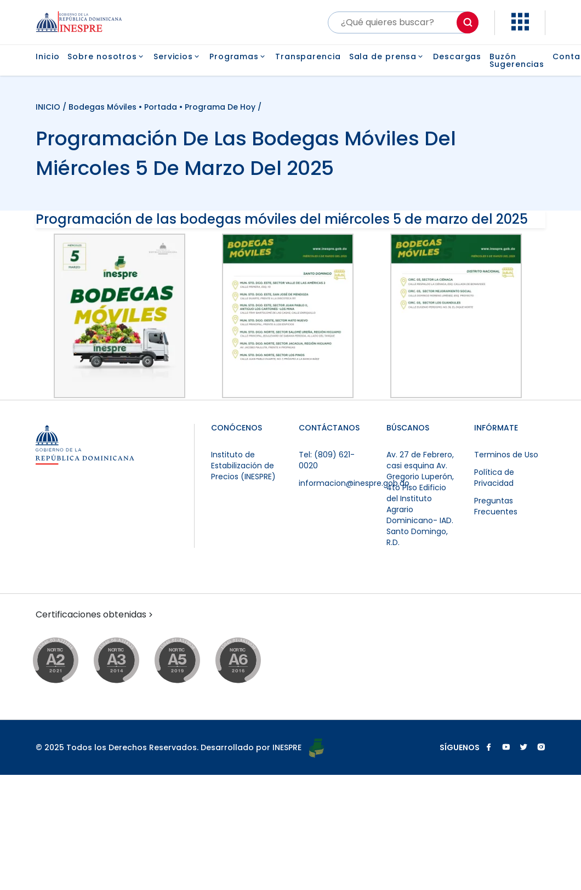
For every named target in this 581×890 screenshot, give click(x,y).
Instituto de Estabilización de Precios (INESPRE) (243, 465)
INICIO (49, 106)
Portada (160, 106)
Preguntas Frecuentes (495, 506)
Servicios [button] (177, 56)
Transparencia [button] (308, 56)
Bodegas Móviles (102, 106)
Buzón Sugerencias (516, 60)
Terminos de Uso (506, 454)
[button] (520, 27)
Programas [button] (238, 56)
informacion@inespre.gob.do (354, 483)
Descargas (457, 57)
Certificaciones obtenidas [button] (95, 614)
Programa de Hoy (220, 106)
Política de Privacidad (494, 478)
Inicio (47, 57)
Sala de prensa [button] (387, 56)
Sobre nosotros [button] (106, 56)
